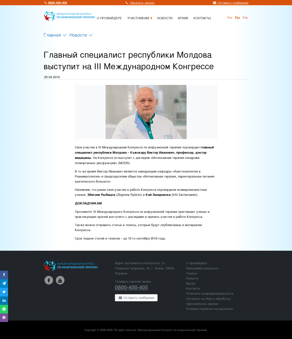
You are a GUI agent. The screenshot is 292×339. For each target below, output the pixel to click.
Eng (245, 17)
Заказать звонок (140, 2)
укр (229, 17)
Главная (52, 34)
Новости (78, 34)
